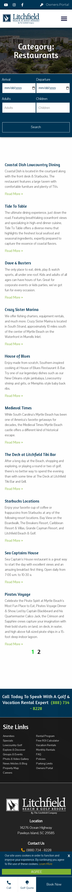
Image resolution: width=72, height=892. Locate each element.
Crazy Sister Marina (21, 309)
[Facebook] (23, 4)
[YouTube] (6, 4)
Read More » (14, 194)
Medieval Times (18, 408)
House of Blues (17, 356)
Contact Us (36, 843)
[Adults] (19, 108)
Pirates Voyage (17, 594)
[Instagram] (14, 4)
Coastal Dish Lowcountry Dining (32, 164)
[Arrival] (19, 88)
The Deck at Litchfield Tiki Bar (30, 454)
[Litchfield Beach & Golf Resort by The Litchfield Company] (21, 18)
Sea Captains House (21, 552)
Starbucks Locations (22, 501)
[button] (64, 19)
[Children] (53, 108)
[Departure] (53, 88)
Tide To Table (16, 206)
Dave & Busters (18, 263)
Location (36, 821)
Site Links (15, 727)
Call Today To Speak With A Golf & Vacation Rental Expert (36, 702)
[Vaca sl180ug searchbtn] (36, 127)
